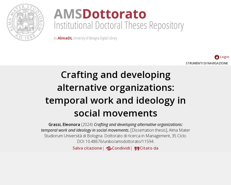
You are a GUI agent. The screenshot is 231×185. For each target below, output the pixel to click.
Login (222, 56)
